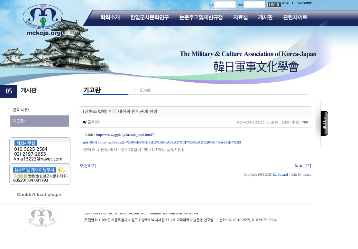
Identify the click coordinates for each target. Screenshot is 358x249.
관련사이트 (295, 17)
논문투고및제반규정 (201, 17)
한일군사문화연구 (149, 17)
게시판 (265, 17)
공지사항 (20, 109)
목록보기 (303, 165)
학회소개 (110, 17)
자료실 (240, 17)
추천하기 (88, 165)
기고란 (18, 120)
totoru (307, 174)
